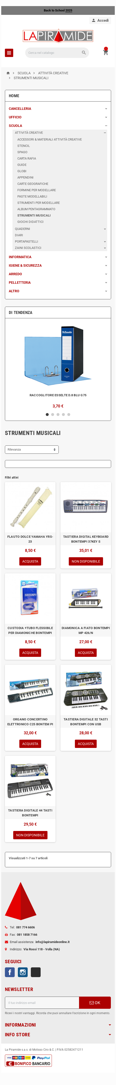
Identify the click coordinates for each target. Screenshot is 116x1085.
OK (95, 1002)
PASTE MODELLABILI (32, 196)
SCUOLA (15, 126)
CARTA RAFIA (26, 158)
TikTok (36, 972)
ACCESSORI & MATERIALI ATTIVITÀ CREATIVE (49, 139)
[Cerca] (57, 52)
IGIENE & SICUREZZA (25, 265)
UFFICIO (15, 117)
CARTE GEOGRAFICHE (32, 184)
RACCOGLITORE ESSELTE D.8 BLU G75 (58, 395)
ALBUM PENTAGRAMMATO (36, 209)
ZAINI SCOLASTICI (28, 248)
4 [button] (63, 414)
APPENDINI (25, 177)
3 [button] (58, 414)
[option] (58, 365)
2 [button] (52, 414)
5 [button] (68, 414)
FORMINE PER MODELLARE (36, 190)
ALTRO (14, 291)
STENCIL (23, 146)
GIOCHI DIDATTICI (30, 222)
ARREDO (15, 274)
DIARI (19, 235)
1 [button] (47, 414)
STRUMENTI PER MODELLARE (38, 203)
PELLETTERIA (20, 282)
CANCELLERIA (20, 109)
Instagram (23, 972)
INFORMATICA (20, 257)
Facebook (10, 972)
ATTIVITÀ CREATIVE (29, 132)
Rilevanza (14, 449)
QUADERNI (22, 229)
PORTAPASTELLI (26, 241)
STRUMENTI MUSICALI (34, 215)
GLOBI (21, 171)
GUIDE (21, 165)
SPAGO (22, 152)
